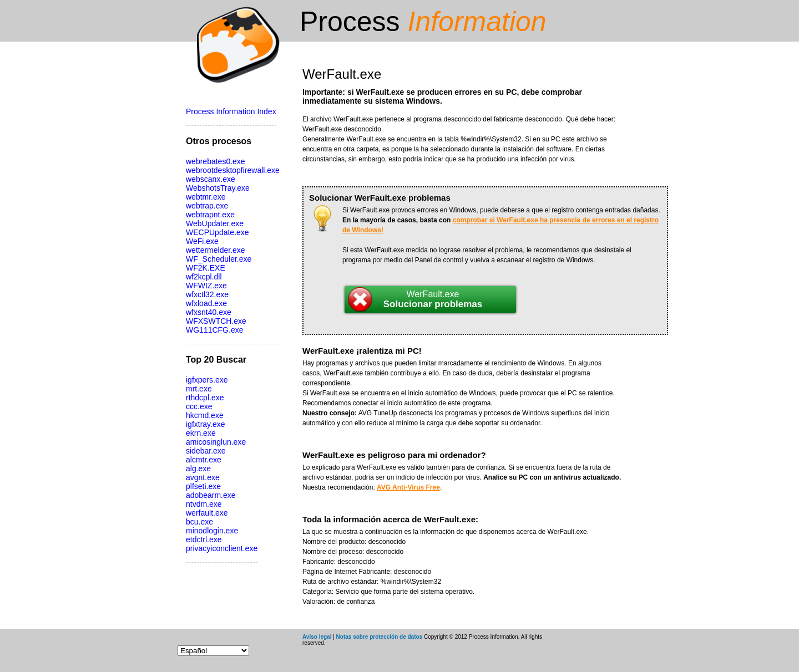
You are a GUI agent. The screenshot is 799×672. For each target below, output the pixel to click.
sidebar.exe (206, 450)
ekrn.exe (201, 433)
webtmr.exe (206, 196)
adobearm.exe (211, 495)
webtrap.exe (207, 205)
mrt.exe (199, 388)
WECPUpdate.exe (217, 232)
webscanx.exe (210, 179)
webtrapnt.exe (210, 214)
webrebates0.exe (215, 161)
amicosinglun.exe (216, 441)
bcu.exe (199, 521)
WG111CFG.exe (214, 329)
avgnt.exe (203, 477)
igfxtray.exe (205, 424)
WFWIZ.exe (206, 285)
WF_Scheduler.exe (218, 258)
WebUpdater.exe (215, 223)
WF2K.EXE (205, 267)
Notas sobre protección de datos (379, 637)
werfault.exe (206, 512)
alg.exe (198, 468)
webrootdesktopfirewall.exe (233, 170)
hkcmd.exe (205, 415)
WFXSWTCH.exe (216, 321)
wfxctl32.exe (207, 294)
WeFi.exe (202, 241)
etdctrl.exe (204, 539)
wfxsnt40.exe (208, 312)
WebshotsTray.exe (218, 188)
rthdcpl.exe (205, 397)
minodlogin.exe (212, 530)
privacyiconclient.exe (221, 548)
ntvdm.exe (204, 504)
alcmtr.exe (203, 459)
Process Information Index (231, 111)
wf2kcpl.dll (204, 276)
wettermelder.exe (215, 250)
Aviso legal (316, 637)
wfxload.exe (206, 303)
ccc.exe (199, 406)
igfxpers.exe (206, 379)
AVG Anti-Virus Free (408, 487)
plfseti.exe (203, 486)
